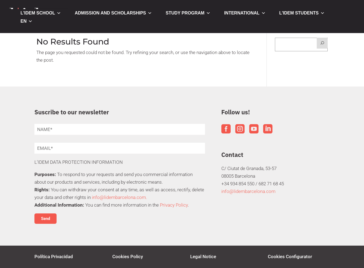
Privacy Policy (174, 205)
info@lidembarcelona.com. (119, 197)
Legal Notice (203, 256)
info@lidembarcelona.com (248, 191)
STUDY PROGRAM (188, 13)
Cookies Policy (127, 256)
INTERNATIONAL (244, 13)
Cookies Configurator (290, 256)
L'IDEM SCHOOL (40, 13)
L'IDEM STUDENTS (302, 13)
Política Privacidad (53, 256)
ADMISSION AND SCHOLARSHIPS (113, 13)
